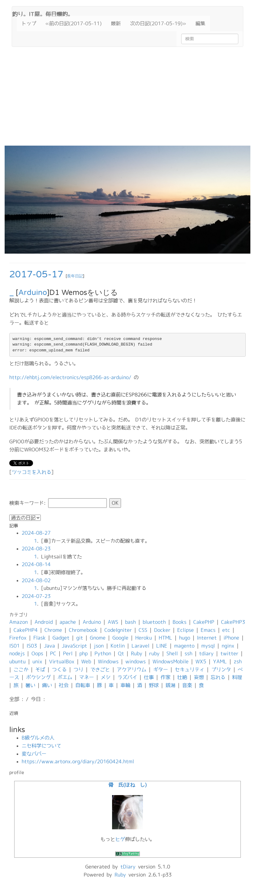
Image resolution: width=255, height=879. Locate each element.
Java (49, 645)
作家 (165, 677)
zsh (238, 661)
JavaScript (74, 645)
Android (44, 622)
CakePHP (203, 622)
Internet (207, 637)
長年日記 (75, 276)
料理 (237, 677)
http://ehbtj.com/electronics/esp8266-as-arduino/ (70, 377)
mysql (208, 645)
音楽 (187, 685)
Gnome (98, 637)
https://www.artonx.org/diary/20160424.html (78, 761)
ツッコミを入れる (31, 472)
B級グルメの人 (38, 737)
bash (130, 622)
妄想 (199, 677)
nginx (228, 645)
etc (226, 630)
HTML (165, 637)
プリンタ (221, 669)
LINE (161, 645)
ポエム (64, 677)
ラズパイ (127, 677)
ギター (160, 669)
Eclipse (185, 630)
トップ (28, 23)
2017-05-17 (36, 274)
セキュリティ (189, 669)
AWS (113, 622)
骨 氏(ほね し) (127, 784)
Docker (162, 630)
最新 (116, 23)
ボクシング (38, 677)
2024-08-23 (36, 548)
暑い (30, 685)
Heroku (143, 637)
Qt (121, 653)
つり (78, 669)
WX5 (200, 661)
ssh (188, 653)
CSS (143, 630)
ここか (21, 669)
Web (86, 661)
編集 (200, 23)
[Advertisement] (127, 99)
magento (184, 645)
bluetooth (154, 622)
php (83, 653)
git (79, 637)
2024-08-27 (36, 532)
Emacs (208, 630)
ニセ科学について (41, 745)
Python (102, 653)
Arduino (32, 292)
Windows (108, 661)
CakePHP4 (26, 630)
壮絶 (182, 677)
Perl (68, 653)
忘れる (218, 677)
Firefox (18, 637)
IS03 (32, 645)
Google (120, 637)
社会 (64, 685)
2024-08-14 (36, 564)
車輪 (125, 685)
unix (37, 661)
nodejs (17, 653)
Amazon (18, 622)
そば (40, 669)
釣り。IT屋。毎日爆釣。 (42, 13)
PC (53, 653)
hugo (184, 637)
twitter (229, 653)
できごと (100, 669)
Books (179, 622)
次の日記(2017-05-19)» (158, 23)
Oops (37, 653)
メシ (106, 677)
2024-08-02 (36, 580)
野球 (154, 685)
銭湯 (170, 685)
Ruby (136, 653)
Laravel (140, 645)
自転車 (82, 685)
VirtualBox (61, 661)
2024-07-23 (36, 596)
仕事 (149, 677)
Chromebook (83, 630)
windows (135, 661)
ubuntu (17, 661)
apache (68, 622)
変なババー (34, 753)
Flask (39, 637)
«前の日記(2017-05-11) (73, 23)
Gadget (60, 637)
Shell (172, 653)
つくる (59, 669)
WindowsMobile (171, 661)
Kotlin (118, 645)
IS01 (14, 645)
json (99, 645)
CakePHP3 (233, 622)
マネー (86, 677)
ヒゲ (120, 839)
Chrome (53, 630)
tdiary (206, 653)
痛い (47, 685)
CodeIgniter (118, 630)
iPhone (231, 637)
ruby (154, 653)
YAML (220, 661)
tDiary (128, 866)
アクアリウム (131, 669)
